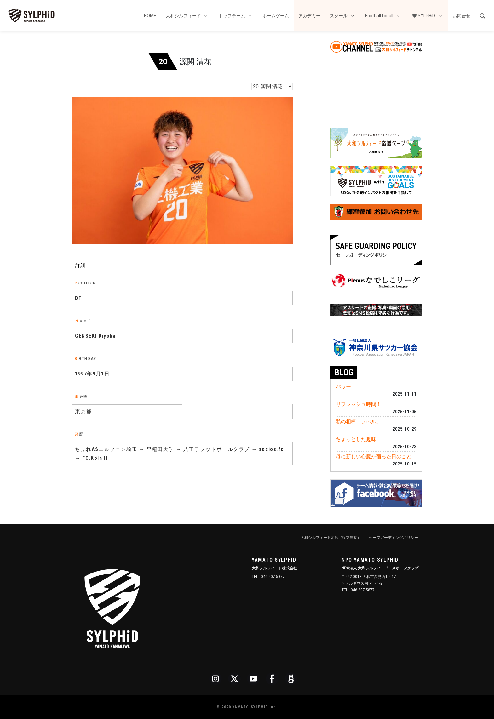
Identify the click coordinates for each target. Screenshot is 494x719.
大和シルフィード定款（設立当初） (331, 537)
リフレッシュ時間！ (358, 404)
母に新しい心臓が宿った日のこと (373, 456)
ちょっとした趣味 (356, 439)
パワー (343, 387)
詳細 (80, 265)
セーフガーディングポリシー (393, 537)
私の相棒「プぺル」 (358, 422)
